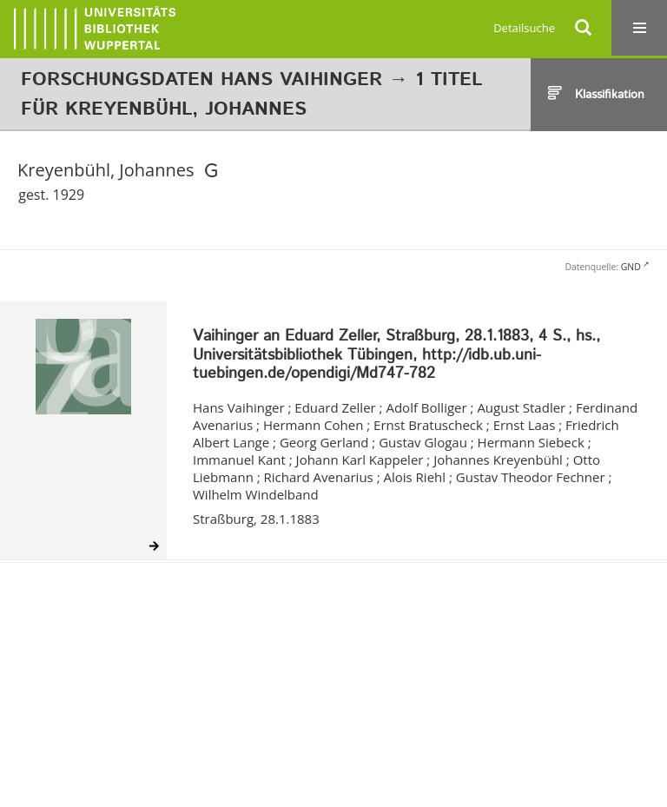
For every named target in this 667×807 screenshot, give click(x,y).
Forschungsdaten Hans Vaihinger (201, 80)
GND (631, 267)
